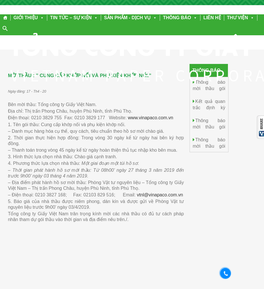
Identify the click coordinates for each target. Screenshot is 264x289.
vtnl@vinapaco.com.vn (160, 194)
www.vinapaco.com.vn (150, 117)
